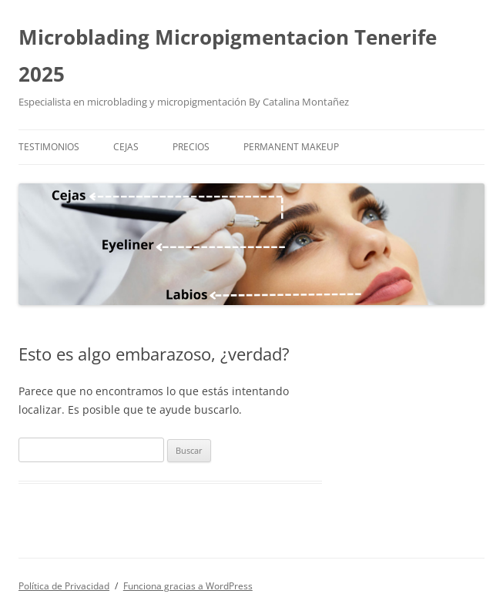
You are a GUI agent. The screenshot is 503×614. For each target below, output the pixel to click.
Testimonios (48, 146)
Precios (191, 146)
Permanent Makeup (291, 146)
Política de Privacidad (63, 585)
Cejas (126, 146)
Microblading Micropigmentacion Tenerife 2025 (227, 55)
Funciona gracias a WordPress (188, 585)
